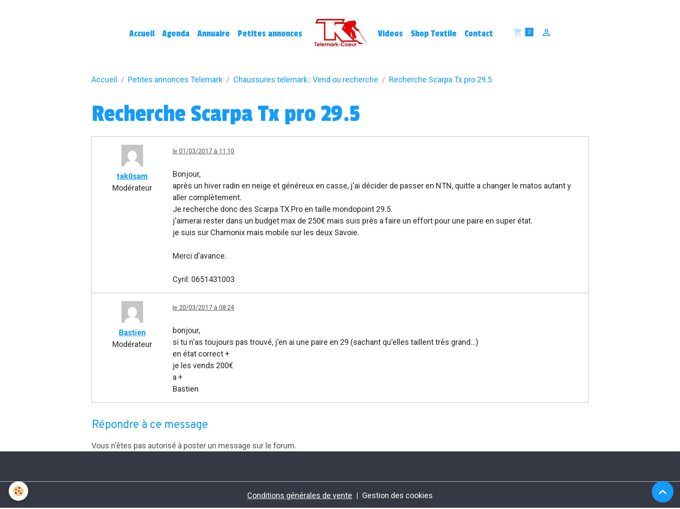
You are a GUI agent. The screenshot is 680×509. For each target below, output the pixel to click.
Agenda (176, 34)
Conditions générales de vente (299, 495)
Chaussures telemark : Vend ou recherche (305, 79)
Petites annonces (270, 34)
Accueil (141, 34)
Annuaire (213, 34)
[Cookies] (18, 491)
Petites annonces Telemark (175, 79)
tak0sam (132, 176)
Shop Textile (434, 34)
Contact (478, 34)
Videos (390, 34)
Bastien (132, 332)
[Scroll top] (662, 492)
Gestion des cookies (397, 495)
